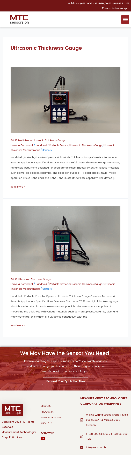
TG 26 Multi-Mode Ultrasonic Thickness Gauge (38, 140)
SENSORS (46, 406)
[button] (125, 19)
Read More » (18, 186)
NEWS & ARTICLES (51, 417)
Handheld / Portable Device (52, 145)
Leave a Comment (22, 145)
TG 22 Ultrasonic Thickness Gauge (31, 279)
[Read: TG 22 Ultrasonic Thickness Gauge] (65, 238)
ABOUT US (47, 423)
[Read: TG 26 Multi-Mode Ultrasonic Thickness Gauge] (65, 99)
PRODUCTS (47, 411)
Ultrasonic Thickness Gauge (85, 145)
